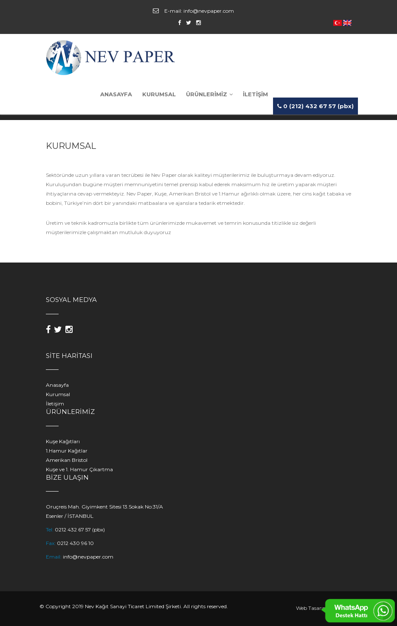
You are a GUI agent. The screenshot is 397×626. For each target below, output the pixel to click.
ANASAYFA (116, 94)
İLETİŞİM (255, 94)
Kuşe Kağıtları (63, 441)
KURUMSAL (159, 94)
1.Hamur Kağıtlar (66, 450)
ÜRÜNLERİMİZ (209, 94)
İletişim (55, 403)
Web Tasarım (312, 608)
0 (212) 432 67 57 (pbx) (315, 106)
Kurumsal (58, 394)
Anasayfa (57, 385)
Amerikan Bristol (66, 460)
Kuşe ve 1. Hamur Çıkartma (79, 469)
